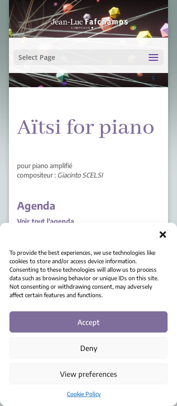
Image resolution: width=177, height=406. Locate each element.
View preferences (88, 374)
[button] (163, 234)
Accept (88, 322)
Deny (88, 348)
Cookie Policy (84, 394)
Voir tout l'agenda (45, 221)
